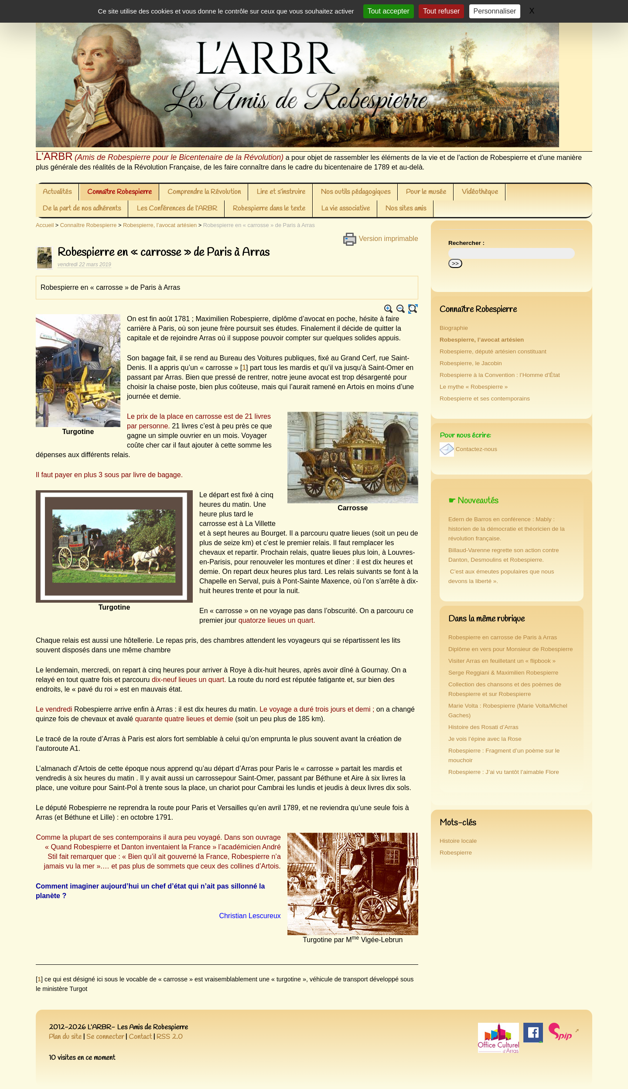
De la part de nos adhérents (82, 208)
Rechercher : (466, 243)
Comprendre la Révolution (204, 192)
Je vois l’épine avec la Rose (485, 739)
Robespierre (456, 852)
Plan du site (65, 1037)
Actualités (57, 192)
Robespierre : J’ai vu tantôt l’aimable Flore (503, 772)
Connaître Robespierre (119, 192)
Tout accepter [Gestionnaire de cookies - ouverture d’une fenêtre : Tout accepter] (389, 11)
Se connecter (105, 1037)
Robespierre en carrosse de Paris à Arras (502, 637)
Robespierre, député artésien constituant (493, 351)
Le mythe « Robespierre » (474, 386)
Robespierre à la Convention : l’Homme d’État (500, 375)
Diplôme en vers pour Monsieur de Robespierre (510, 649)
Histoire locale (458, 841)
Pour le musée (426, 192)
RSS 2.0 (170, 1037)
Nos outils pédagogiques (355, 192)
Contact (140, 1037)
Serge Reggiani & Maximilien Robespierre (503, 672)
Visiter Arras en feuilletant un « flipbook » (502, 661)
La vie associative (345, 208)
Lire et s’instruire (280, 192)
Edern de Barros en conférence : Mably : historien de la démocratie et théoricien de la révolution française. (506, 529)
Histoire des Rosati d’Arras (483, 727)
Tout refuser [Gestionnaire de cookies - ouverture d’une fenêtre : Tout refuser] (441, 11)
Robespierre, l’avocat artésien (160, 225)
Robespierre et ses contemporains (485, 398)
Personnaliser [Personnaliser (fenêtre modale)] (495, 11)
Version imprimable (380, 238)
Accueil (45, 225)
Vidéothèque (480, 192)
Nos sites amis (406, 208)
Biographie (454, 328)
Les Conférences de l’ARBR (177, 208)
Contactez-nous (476, 449)
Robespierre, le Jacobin (471, 363)
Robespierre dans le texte (269, 208)
